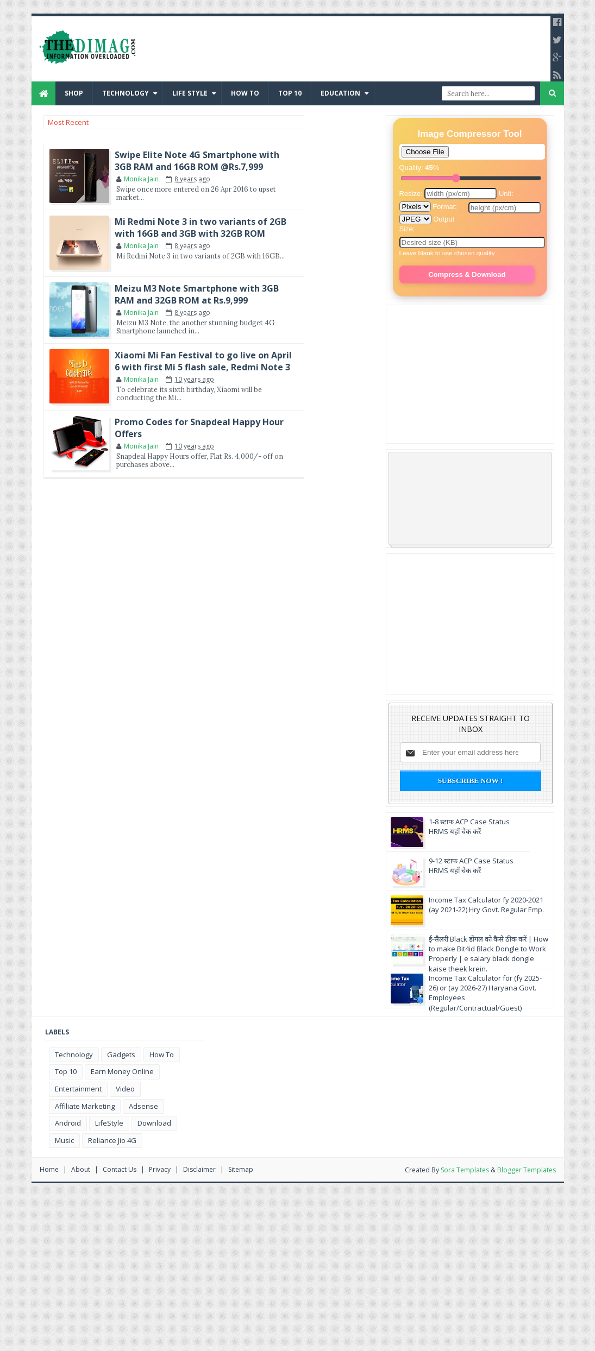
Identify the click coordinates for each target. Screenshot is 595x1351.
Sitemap (240, 1169)
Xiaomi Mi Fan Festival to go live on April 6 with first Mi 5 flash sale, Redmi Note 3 (203, 361)
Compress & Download (466, 274)
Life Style (190, 93)
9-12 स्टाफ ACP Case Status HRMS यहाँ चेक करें (471, 865)
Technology (125, 93)
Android (68, 1123)
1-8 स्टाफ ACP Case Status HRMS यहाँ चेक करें (469, 826)
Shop (74, 93)
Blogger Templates (526, 1170)
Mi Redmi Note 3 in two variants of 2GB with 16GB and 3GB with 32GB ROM (200, 227)
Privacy (160, 1169)
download (154, 1123)
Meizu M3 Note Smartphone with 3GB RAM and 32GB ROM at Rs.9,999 (197, 294)
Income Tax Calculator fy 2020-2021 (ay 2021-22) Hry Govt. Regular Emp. (486, 904)
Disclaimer (199, 1169)
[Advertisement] (467, 373)
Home (49, 1169)
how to (161, 1054)
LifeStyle (109, 1123)
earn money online (122, 1071)
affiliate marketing (85, 1106)
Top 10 (290, 93)
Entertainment (78, 1089)
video (125, 1089)
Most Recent (68, 122)
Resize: (449, 194)
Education (340, 93)
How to (245, 93)
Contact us (119, 1169)
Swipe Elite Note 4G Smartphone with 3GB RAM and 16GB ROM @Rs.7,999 (197, 161)
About (80, 1169)
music (64, 1140)
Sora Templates (465, 1170)
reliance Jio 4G (112, 1140)
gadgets (121, 1054)
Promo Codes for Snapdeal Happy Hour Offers (199, 428)
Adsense (143, 1106)
